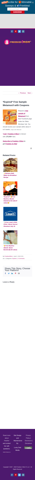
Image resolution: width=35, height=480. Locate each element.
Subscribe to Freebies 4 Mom (13, 127)
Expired (14, 244)
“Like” (11, 119)
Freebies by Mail (11, 129)
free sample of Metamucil (23, 99)
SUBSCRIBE (17, 12)
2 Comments (21, 244)
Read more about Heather (6, 423)
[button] (17, 7)
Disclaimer (28, 429)
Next (29, 78)
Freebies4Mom (9, 242)
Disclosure (28, 426)
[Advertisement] (17, 51)
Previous (23, 78)
